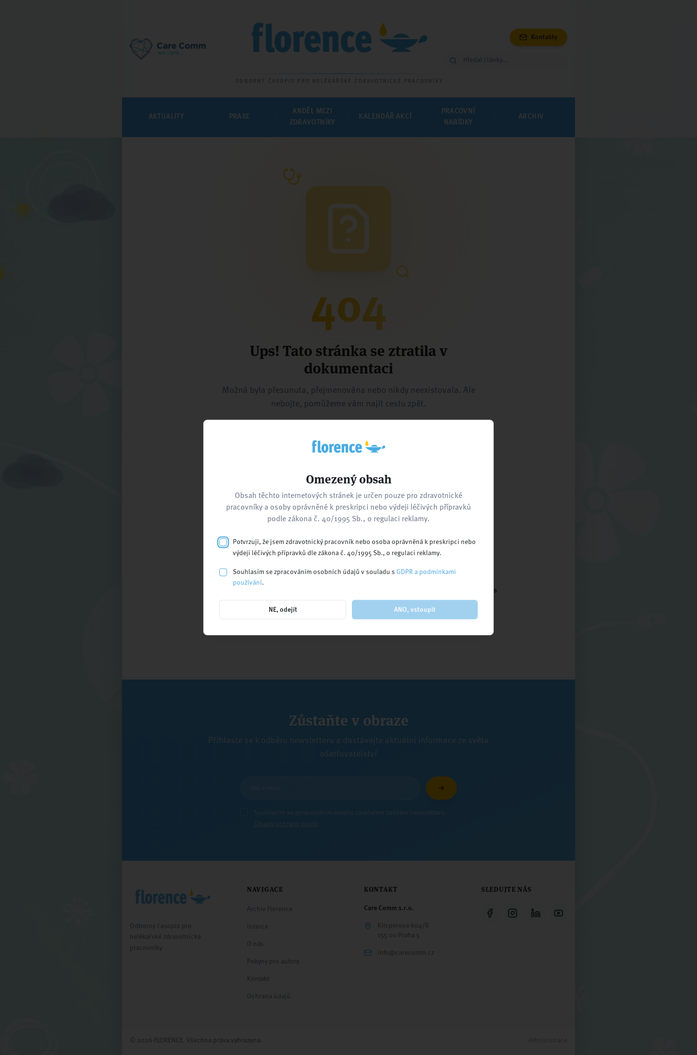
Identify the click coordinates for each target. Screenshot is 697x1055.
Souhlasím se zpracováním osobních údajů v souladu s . (344, 577)
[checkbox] (223, 542)
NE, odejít (283, 609)
